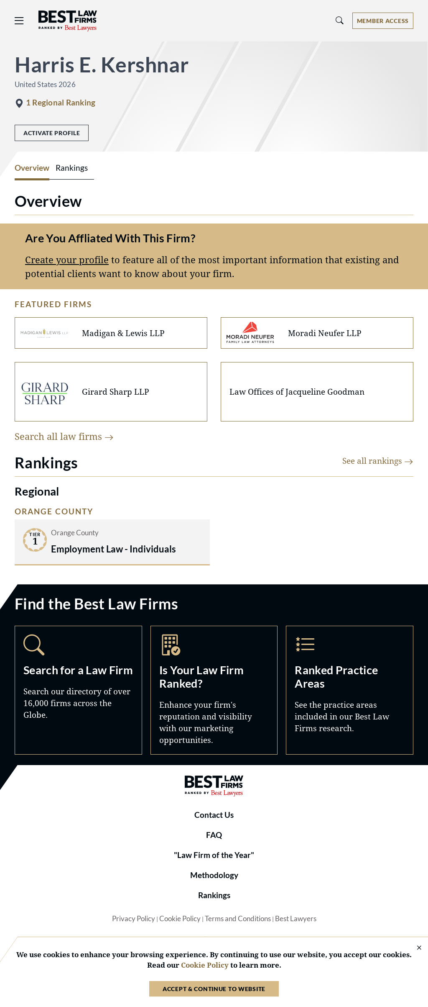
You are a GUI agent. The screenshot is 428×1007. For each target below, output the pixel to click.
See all (377, 460)
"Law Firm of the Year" (214, 855)
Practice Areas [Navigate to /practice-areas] (349, 690)
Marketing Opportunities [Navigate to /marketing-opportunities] (214, 690)
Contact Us (214, 814)
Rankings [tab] (72, 167)
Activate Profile (51, 132)
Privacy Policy (133, 919)
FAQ (214, 835)
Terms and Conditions (238, 919)
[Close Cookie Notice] (413, 948)
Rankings (214, 895)
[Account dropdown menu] (382, 21)
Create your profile (67, 260)
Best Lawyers (295, 919)
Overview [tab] (32, 167)
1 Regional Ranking (60, 102)
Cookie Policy (180, 919)
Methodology (214, 875)
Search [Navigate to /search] (78, 690)
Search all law (64, 436)
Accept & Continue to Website (214, 988)
